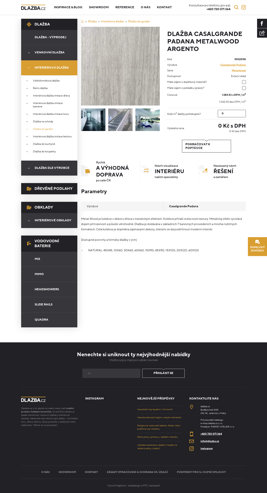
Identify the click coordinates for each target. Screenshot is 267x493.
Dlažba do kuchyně (44, 144)
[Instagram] (243, 7)
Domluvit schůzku (257, 246)
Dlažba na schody (43, 121)
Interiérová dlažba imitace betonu (52, 136)
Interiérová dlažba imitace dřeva (51, 95)
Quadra (41, 320)
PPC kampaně (151, 485)
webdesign (134, 485)
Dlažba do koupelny (44, 151)
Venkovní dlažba (45, 52)
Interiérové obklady (48, 220)
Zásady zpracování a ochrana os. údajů (137, 472)
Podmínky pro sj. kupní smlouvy (201, 472)
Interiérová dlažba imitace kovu (51, 114)
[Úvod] (82, 21)
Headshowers (47, 289)
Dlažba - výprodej (50, 37)
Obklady (40, 207)
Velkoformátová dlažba (46, 80)
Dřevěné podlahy (49, 188)
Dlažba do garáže (43, 129)
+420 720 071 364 (211, 434)
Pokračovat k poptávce (206, 146)
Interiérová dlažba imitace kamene (48, 105)
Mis (37, 259)
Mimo (39, 274)
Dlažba (38, 24)
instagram (207, 448)
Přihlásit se (163, 373)
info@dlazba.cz (210, 441)
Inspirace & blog (68, 7)
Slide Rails (43, 304)
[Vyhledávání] (236, 7)
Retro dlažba (40, 88)
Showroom (99, 7)
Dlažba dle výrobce (47, 168)
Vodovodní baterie (43, 243)
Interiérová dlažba (47, 68)
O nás (145, 7)
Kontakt (164, 7)
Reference (124, 7)
